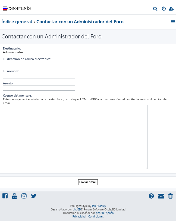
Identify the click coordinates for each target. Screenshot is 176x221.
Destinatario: (12, 48)
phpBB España (105, 213)
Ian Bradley (99, 205)
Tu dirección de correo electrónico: (27, 59)
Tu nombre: (11, 71)
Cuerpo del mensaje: (17, 95)
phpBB (77, 209)
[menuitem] (155, 9)
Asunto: (8, 83)
